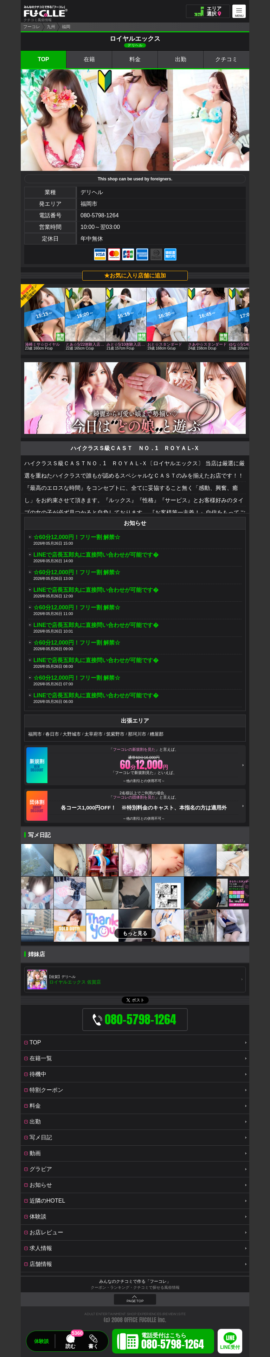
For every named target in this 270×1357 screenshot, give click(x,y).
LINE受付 (230, 1347)
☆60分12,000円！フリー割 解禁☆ (76, 537)
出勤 (180, 59)
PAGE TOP (135, 1301)
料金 (135, 59)
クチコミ (226, 59)
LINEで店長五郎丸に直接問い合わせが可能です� (96, 555)
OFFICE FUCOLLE (140, 1320)
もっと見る (135, 933)
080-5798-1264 (100, 215)
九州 (51, 26)
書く (93, 1346)
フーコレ (31, 26)
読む (70, 1346)
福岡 (66, 26)
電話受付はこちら (172, 1342)
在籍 (89, 59)
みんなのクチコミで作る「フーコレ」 (135, 1281)
